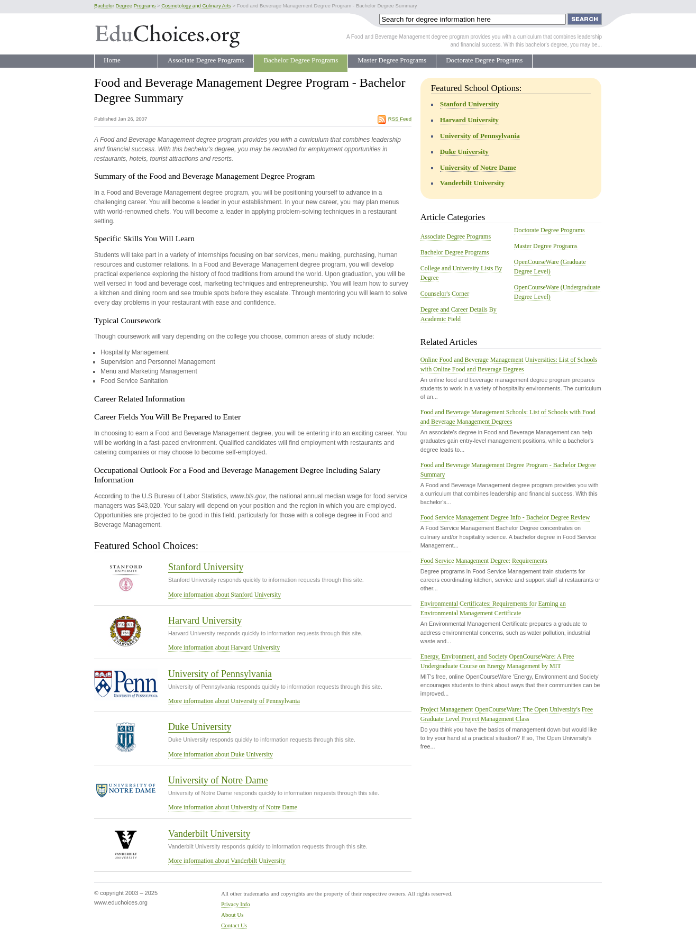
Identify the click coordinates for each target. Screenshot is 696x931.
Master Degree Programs (392, 60)
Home (112, 60)
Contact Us (234, 925)
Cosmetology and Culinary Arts (196, 5)
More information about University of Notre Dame (232, 807)
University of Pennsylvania (220, 674)
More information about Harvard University (224, 647)
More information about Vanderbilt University (227, 860)
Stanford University (205, 567)
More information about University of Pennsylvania (234, 701)
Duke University (199, 727)
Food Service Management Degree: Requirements (483, 560)
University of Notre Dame (218, 780)
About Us (232, 914)
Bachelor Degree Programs (300, 60)
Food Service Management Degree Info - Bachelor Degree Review (505, 517)
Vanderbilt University (209, 833)
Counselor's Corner (444, 293)
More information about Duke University (220, 754)
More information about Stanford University (224, 594)
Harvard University (205, 620)
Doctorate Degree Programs (484, 60)
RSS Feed (399, 119)
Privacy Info (235, 904)
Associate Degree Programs (206, 60)
